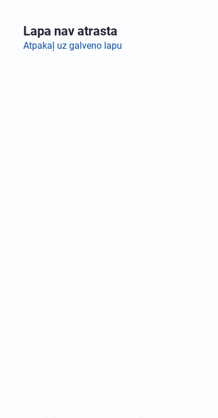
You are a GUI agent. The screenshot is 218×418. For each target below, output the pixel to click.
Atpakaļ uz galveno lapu (72, 45)
